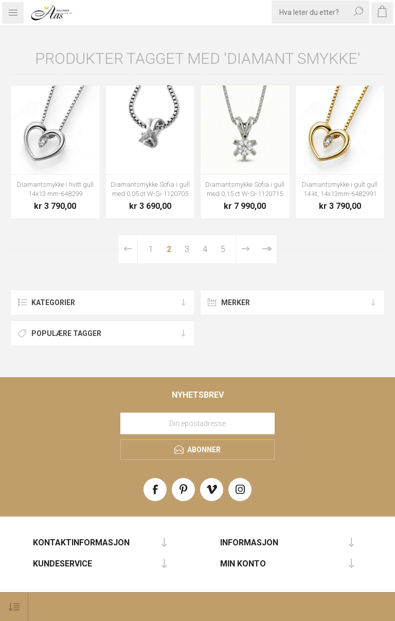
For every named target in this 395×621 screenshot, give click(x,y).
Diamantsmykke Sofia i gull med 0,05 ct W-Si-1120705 (150, 189)
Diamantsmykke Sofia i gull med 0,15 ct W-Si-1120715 (244, 189)
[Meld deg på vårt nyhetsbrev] (197, 423)
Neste (246, 249)
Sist (266, 249)
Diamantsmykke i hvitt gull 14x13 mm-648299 (55, 189)
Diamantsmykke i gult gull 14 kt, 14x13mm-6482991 (340, 189)
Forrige (128, 249)
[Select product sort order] (14, 607)
